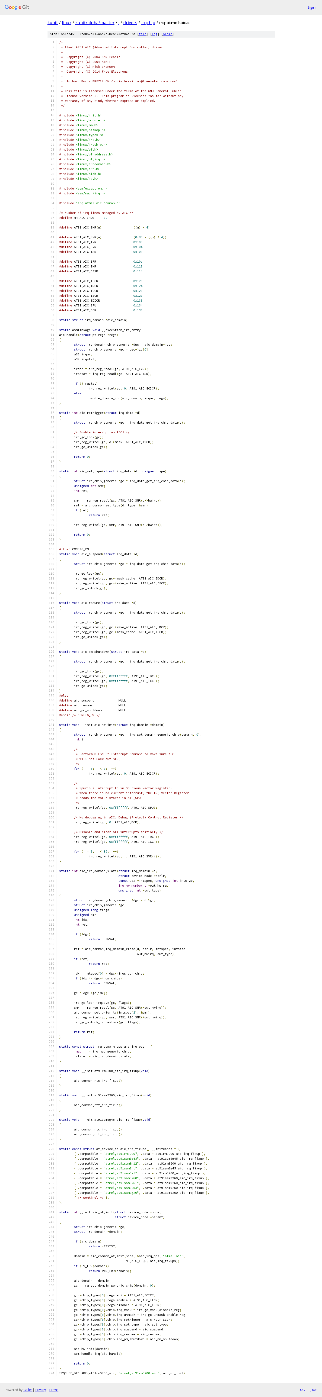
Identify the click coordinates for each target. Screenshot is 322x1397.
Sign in (312, 7)
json (313, 1389)
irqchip (148, 22)
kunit (53, 22)
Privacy (40, 1389)
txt (302, 1389)
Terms (53, 1389)
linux (66, 22)
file (142, 34)
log (154, 34)
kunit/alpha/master (95, 22)
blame (167, 34)
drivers (130, 22)
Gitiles (27, 1389)
